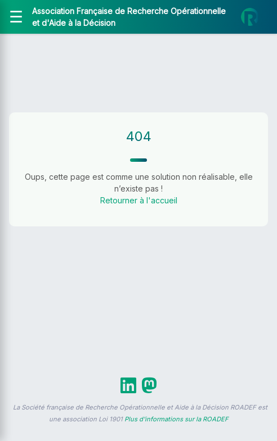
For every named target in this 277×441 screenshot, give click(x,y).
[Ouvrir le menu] (16, 17)
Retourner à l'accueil (138, 200)
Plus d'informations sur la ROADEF (176, 419)
